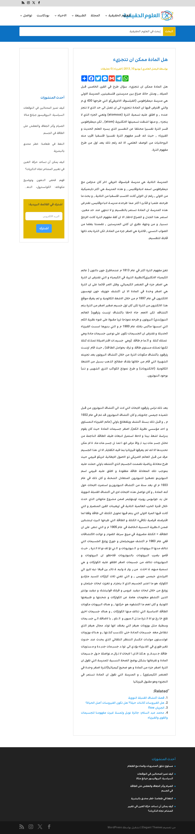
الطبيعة (80, 16)
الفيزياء (118, 69)
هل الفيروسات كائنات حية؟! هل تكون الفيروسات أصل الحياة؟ (124, 703)
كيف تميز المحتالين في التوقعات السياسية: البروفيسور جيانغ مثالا (43, 111)
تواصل (27, 16)
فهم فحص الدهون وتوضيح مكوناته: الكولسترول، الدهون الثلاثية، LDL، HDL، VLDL (43, 184)
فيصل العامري (150, 69)
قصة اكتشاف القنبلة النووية (146, 698)
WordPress (115, 827)
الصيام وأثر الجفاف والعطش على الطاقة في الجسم (43, 129)
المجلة (95, 16)
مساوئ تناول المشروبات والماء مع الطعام (150, 766)
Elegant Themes (152, 827)
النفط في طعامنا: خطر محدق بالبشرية (43, 147)
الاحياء (62, 16)
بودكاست (43, 16)
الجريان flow (156, 708)
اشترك (44, 228)
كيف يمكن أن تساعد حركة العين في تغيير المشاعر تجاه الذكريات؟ (43, 165)
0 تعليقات (106, 69)
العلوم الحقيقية (119, 16)
